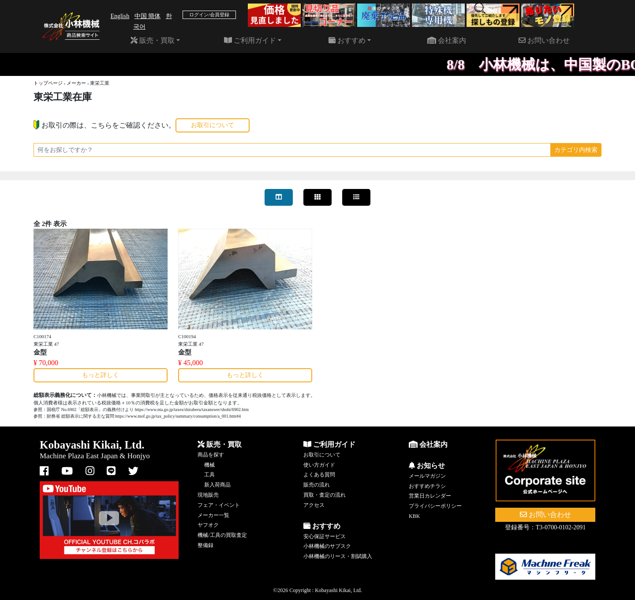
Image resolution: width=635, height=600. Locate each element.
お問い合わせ (544, 40)
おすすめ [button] (347, 40)
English (119, 16)
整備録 (205, 545)
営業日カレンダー (430, 496)
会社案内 (446, 40)
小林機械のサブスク (327, 546)
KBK (414, 516)
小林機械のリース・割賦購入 (337, 556)
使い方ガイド (319, 465)
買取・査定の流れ (324, 495)
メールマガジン (427, 476)
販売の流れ (316, 485)
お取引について (212, 125)
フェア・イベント (219, 505)
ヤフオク (208, 525)
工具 (209, 475)
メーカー (76, 83)
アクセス (314, 505)
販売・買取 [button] (153, 40)
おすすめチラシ (427, 486)
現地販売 (208, 495)
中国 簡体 (147, 16)
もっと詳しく (100, 375)
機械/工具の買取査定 (222, 535)
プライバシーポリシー (435, 506)
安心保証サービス (324, 536)
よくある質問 (319, 475)
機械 (209, 465)
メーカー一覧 (213, 515)
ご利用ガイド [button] (250, 40)
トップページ (48, 83)
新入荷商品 (217, 485)
